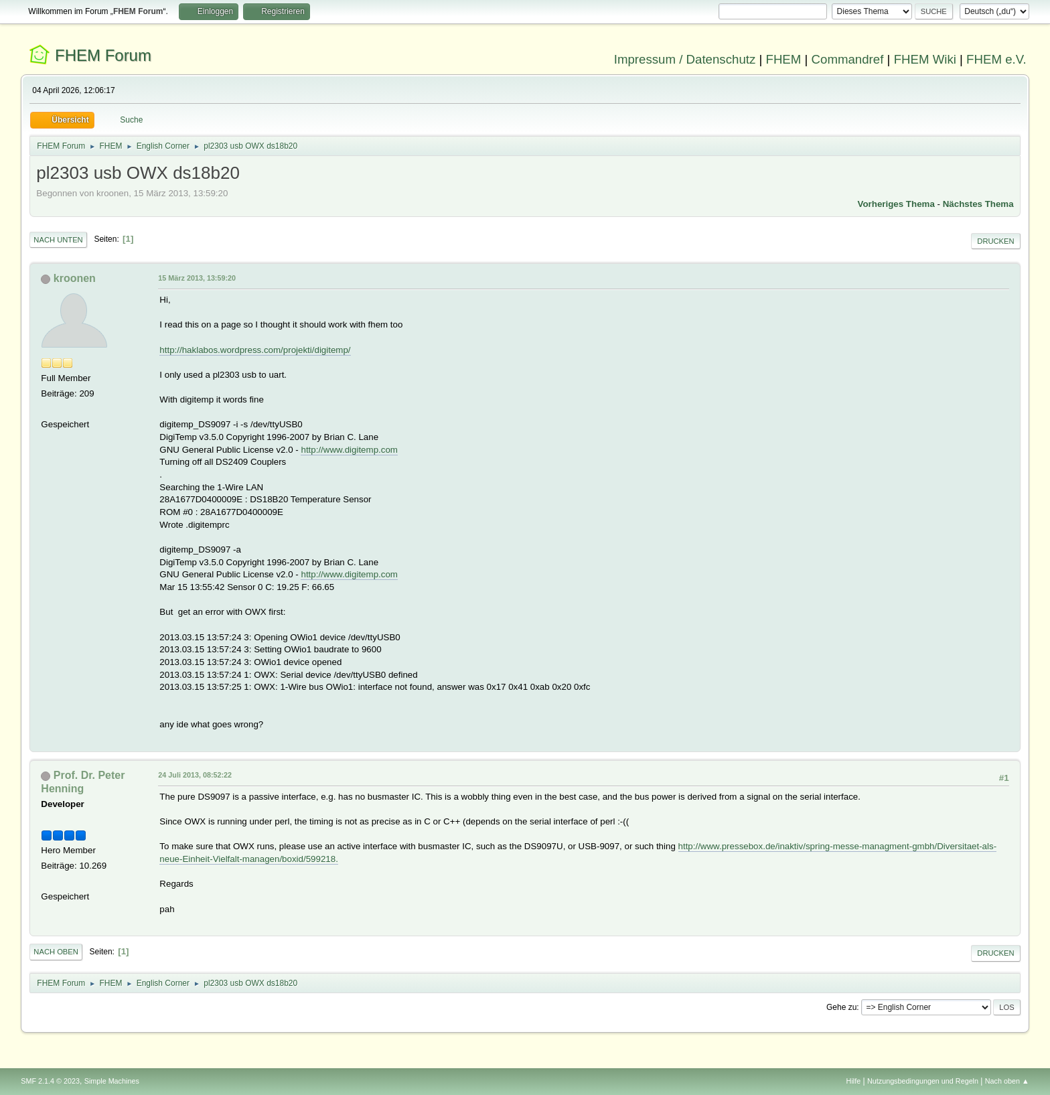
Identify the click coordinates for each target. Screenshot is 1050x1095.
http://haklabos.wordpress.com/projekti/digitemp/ (254, 350)
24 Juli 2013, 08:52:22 (195, 775)
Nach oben (55, 952)
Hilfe (853, 1081)
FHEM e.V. (996, 59)
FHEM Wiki (925, 59)
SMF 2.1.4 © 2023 (50, 1081)
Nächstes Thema (978, 204)
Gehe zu (841, 1007)
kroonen (75, 278)
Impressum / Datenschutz (685, 59)
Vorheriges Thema (896, 204)
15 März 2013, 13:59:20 (197, 278)
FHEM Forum (103, 55)
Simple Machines (111, 1081)
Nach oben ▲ (1007, 1081)
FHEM (783, 59)
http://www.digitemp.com (349, 450)
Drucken (995, 241)
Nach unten (57, 240)
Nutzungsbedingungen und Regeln (922, 1081)
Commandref (848, 59)
